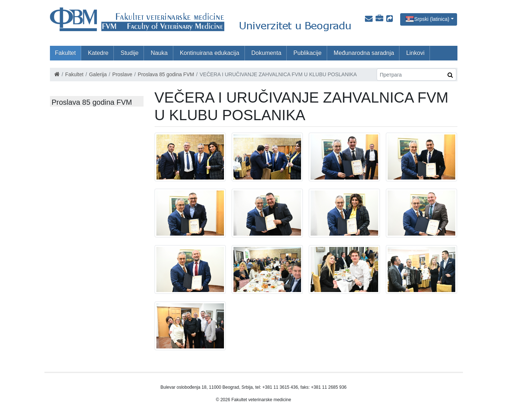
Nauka (159, 53)
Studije (129, 53)
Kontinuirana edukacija (209, 53)
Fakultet (65, 53)
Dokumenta (266, 53)
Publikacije (307, 53)
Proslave (122, 74)
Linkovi (415, 53)
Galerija (97, 74)
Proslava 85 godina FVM (166, 74)
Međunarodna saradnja (364, 53)
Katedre (98, 53)
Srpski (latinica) (431, 19)
